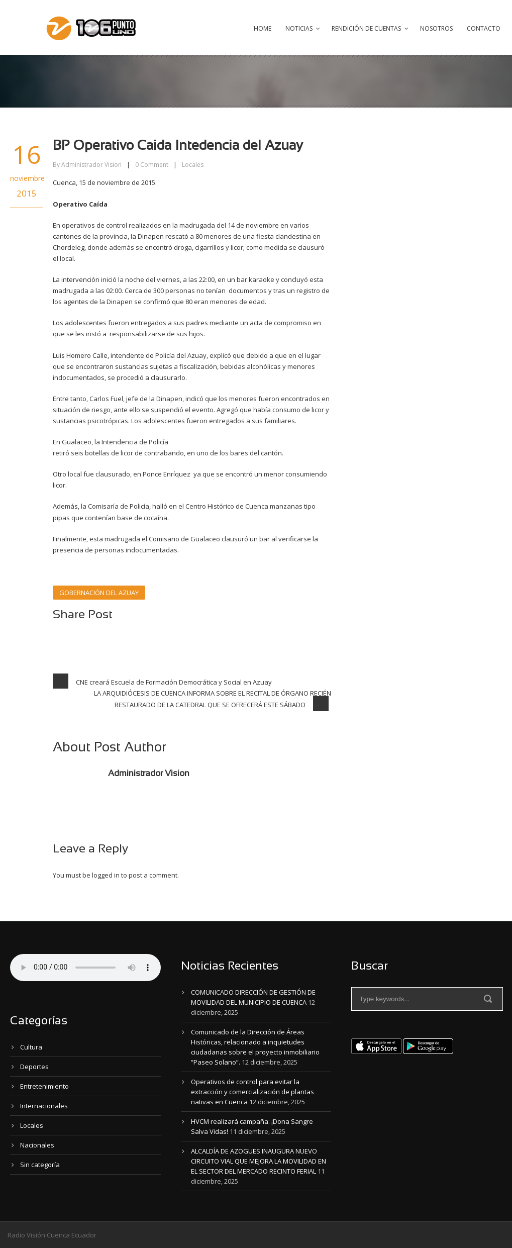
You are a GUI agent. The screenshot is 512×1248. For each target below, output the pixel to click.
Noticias (299, 28)
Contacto (483, 28)
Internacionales (44, 1105)
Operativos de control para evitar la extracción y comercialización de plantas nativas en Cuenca (252, 1091)
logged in (106, 875)
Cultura (31, 1046)
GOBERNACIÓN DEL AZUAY (99, 592)
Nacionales (37, 1144)
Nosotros (436, 28)
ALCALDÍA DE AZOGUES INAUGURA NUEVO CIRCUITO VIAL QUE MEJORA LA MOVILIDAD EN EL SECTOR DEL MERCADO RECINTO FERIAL (258, 1161)
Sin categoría (40, 1164)
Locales (192, 164)
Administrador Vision (91, 164)
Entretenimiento (44, 1086)
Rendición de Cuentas (366, 28)
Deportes (34, 1066)
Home (262, 28)
